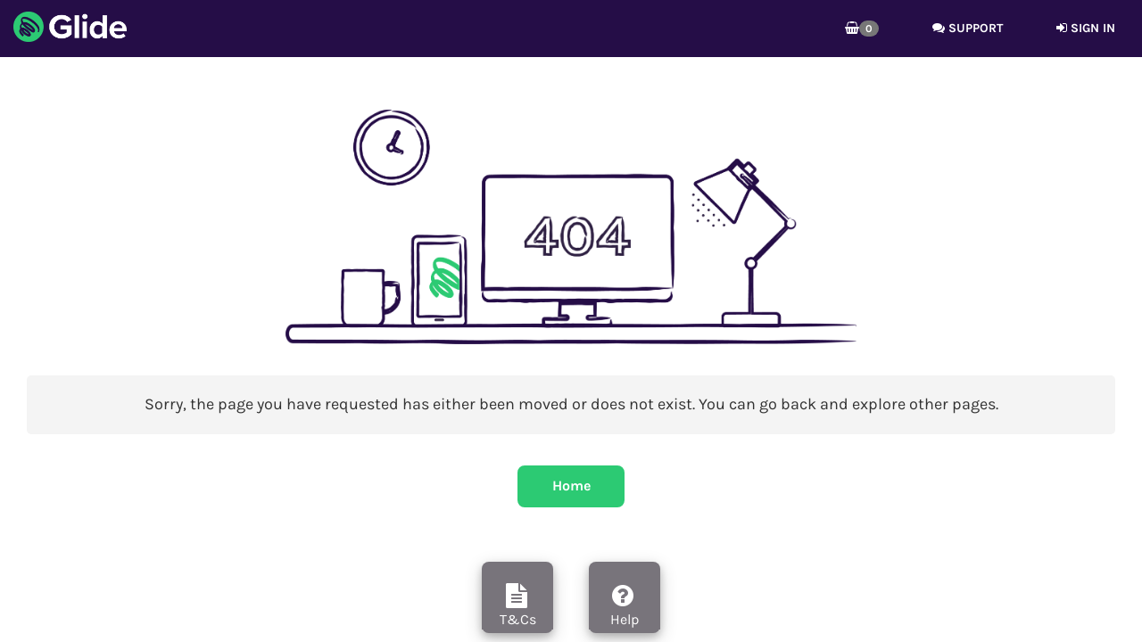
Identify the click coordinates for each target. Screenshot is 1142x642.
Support (967, 28)
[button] (862, 28)
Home (571, 485)
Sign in (1085, 28)
